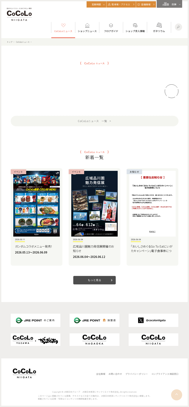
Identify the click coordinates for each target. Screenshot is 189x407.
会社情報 (100, 373)
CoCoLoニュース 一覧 (92, 121)
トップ (9, 41)
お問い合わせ (115, 373)
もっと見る (94, 280)
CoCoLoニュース (23, 41)
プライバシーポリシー (136, 373)
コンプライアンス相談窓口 (164, 373)
